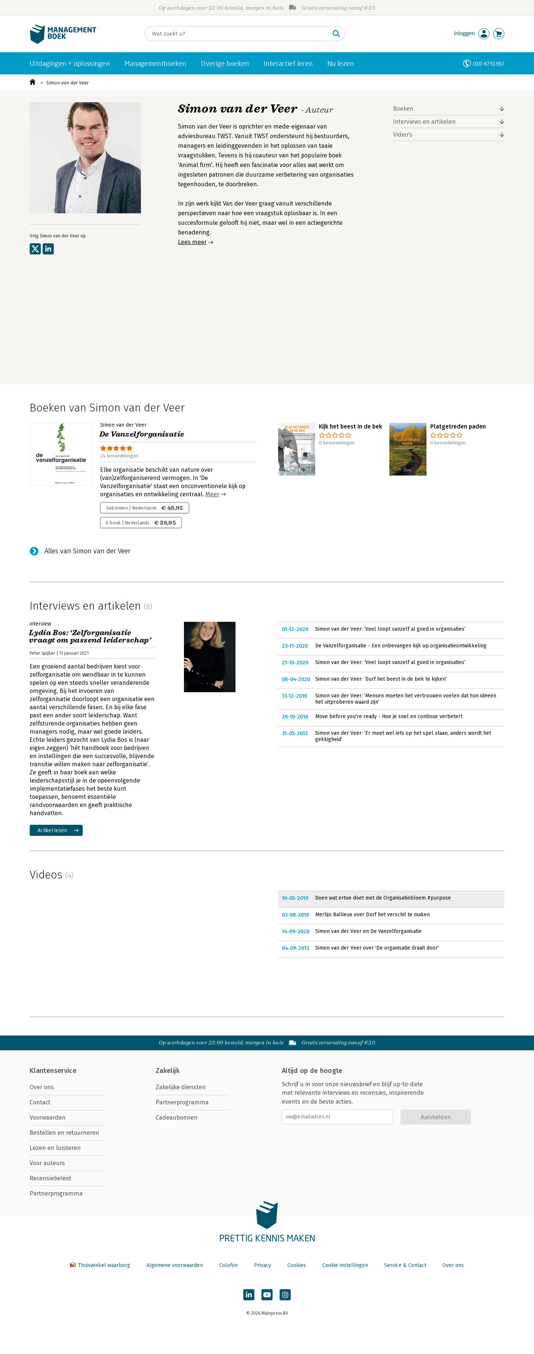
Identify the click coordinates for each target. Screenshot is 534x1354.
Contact (40, 1102)
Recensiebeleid (50, 1178)
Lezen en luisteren (55, 1147)
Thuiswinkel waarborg (101, 1265)
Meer (212, 494)
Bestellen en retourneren (64, 1132)
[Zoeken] (237, 33)
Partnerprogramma (56, 1193)
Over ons (42, 1087)
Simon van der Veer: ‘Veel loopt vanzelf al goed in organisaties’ (390, 629)
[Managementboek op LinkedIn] (248, 1294)
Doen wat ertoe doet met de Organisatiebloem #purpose (383, 898)
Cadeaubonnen (177, 1117)
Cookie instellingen (345, 1265)
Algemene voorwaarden (174, 1265)
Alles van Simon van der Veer (87, 551)
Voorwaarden (48, 1117)
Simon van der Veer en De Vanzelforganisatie (368, 931)
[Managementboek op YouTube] (267, 1294)
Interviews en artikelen (424, 121)
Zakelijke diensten (181, 1087)
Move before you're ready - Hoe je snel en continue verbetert (388, 716)
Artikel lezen (52, 830)
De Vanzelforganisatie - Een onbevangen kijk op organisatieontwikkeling (401, 646)
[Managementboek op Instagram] (285, 1294)
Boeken (403, 108)
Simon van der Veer (67, 83)
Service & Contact (405, 1265)
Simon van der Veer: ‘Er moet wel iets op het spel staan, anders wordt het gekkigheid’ (403, 736)
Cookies (296, 1265)
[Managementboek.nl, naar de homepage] (63, 42)
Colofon (228, 1265)
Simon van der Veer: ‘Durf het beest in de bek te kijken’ (381, 679)
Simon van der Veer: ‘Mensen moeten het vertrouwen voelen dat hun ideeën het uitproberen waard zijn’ (405, 699)
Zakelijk (167, 1071)
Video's (402, 134)
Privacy (262, 1265)
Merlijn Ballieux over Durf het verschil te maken (372, 914)
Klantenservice (53, 1071)
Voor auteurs (47, 1163)
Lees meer (192, 242)
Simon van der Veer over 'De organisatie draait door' (377, 948)
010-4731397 (488, 63)
